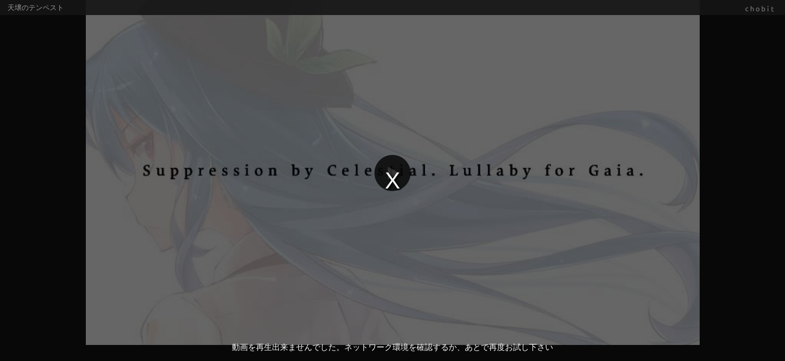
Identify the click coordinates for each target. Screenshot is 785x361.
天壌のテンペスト (36, 8)
